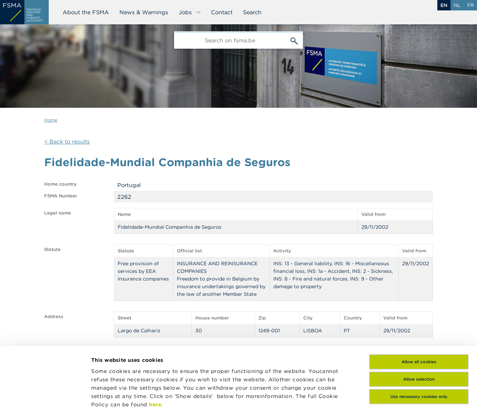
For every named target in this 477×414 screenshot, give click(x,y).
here (155, 348)
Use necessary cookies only (418, 340)
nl (457, 5)
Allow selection (419, 322)
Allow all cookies (418, 305)
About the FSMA (86, 12)
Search (252, 12)
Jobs (190, 12)
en (443, 5)
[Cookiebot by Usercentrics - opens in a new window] (45, 400)
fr (470, 5)
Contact (222, 12)
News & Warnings (143, 12)
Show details (108, 400)
